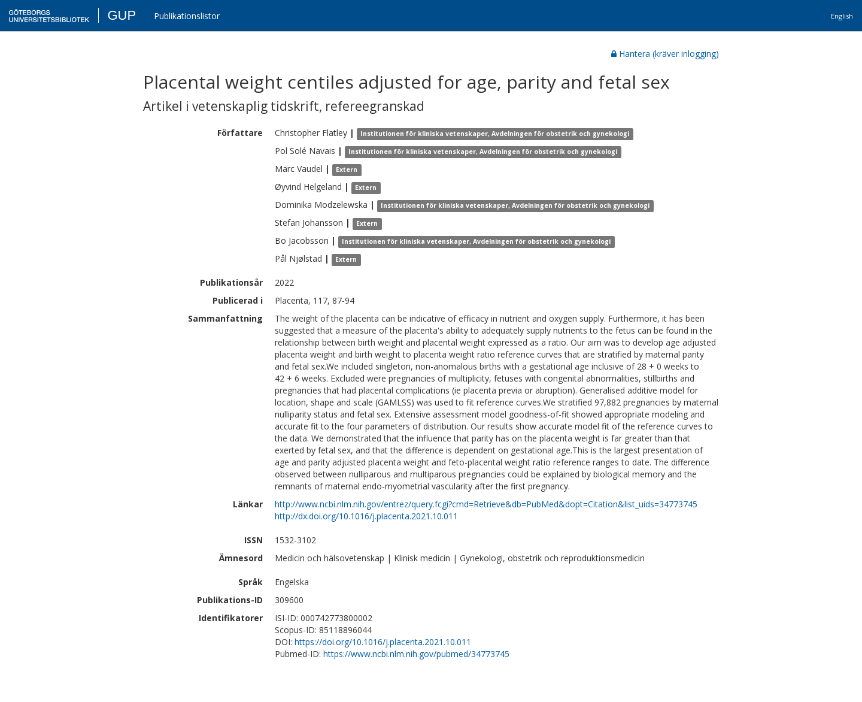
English (842, 15)
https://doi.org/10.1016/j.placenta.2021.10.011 (383, 641)
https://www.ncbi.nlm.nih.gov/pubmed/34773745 (416, 653)
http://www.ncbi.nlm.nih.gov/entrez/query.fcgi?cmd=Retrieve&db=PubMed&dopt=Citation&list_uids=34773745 (486, 504)
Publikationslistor (187, 16)
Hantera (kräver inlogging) (665, 53)
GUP (121, 15)
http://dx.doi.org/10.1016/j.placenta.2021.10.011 (366, 516)
